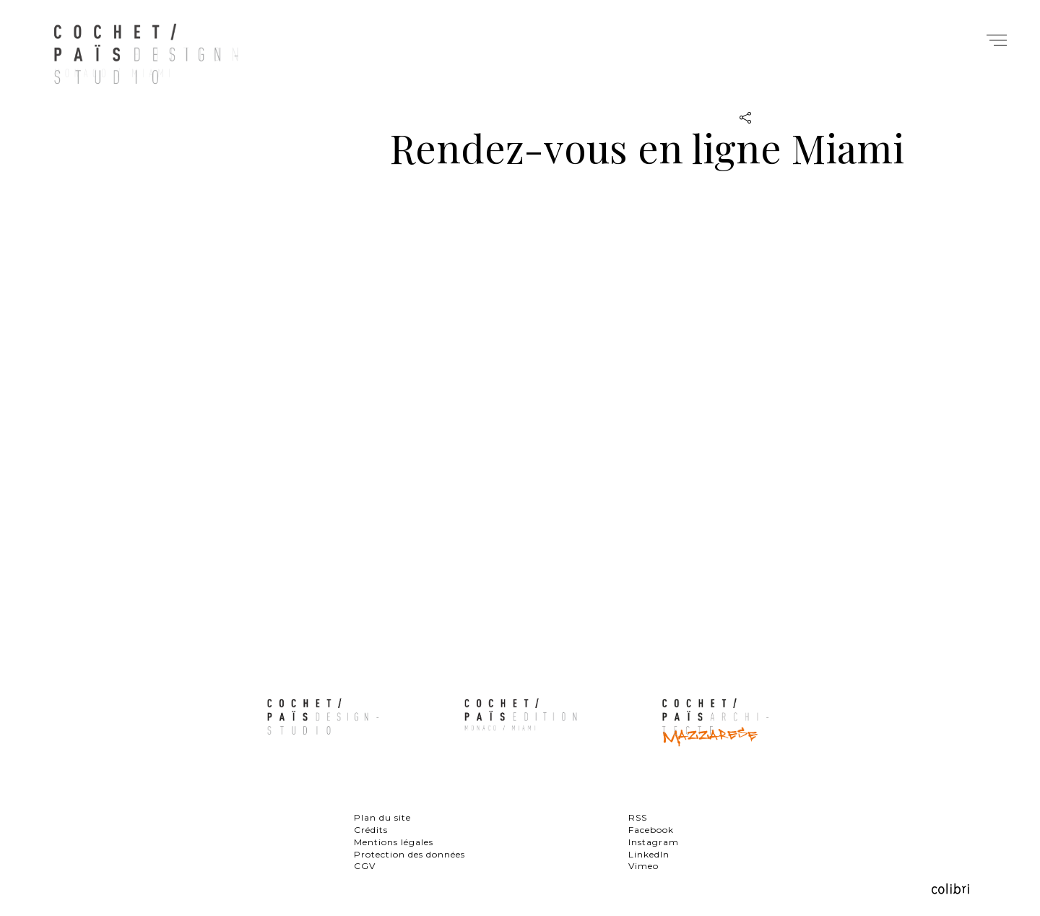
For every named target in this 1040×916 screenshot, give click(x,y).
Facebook (651, 829)
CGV (365, 865)
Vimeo (643, 865)
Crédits (371, 829)
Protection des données (409, 854)
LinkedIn (649, 854)
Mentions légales (393, 842)
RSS (637, 817)
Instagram (653, 842)
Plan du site (382, 817)
